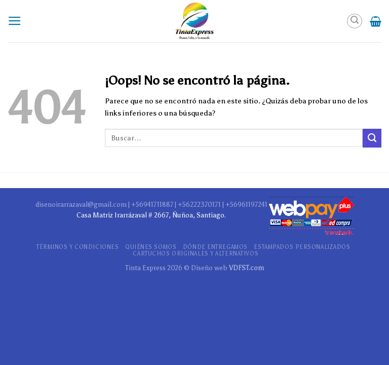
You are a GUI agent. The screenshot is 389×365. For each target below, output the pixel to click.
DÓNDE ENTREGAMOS (215, 246)
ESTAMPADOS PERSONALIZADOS (302, 246)
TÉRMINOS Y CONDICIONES (77, 246)
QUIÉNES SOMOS (150, 246)
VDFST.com (246, 268)
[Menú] (15, 21)
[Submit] (372, 138)
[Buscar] (354, 21)
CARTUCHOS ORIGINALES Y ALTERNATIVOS (195, 253)
